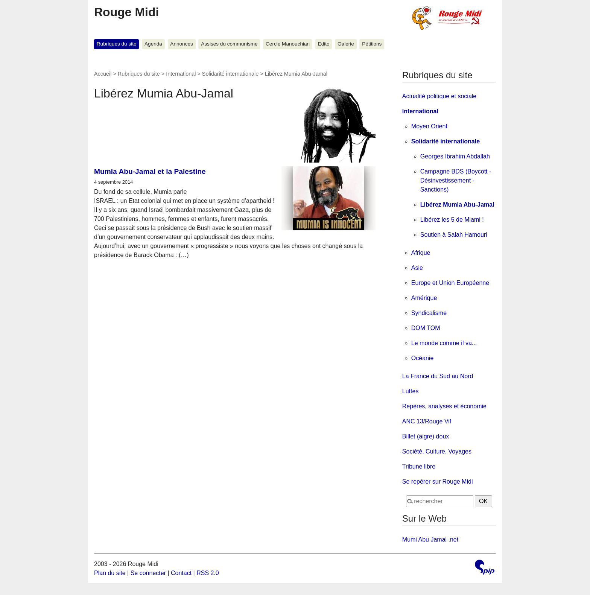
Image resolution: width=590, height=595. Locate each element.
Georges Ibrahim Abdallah (455, 156)
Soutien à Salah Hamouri (453, 234)
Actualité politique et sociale (439, 96)
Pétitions (372, 44)
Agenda (153, 44)
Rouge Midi (126, 12)
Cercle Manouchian (288, 44)
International (181, 74)
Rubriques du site (117, 44)
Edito (324, 44)
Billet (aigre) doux (425, 436)
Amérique (424, 298)
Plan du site (110, 573)
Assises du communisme (229, 44)
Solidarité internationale (230, 74)
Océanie (422, 358)
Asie (417, 268)
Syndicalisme (429, 313)
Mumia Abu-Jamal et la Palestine (150, 171)
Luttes (410, 391)
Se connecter (148, 573)
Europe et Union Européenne (450, 283)
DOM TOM (425, 328)
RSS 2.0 (207, 573)
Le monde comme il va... (444, 343)
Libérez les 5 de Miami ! (452, 219)
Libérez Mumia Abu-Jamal (457, 204)
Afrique (420, 253)
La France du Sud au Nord (437, 376)
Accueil (102, 74)
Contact (181, 573)
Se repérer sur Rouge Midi (437, 481)
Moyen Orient (429, 126)
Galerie (346, 44)
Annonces (181, 44)
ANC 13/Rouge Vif (426, 421)
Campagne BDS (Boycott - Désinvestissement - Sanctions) (455, 180)
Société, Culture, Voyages (436, 451)
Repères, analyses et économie (444, 406)
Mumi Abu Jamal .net (430, 539)
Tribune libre (418, 466)
